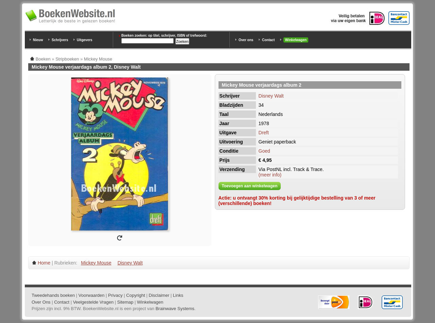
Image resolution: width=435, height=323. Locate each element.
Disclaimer (159, 295)
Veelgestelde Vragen (93, 302)
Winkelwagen (296, 40)
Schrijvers (60, 40)
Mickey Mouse (96, 263)
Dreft (264, 132)
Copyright (135, 295)
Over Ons (41, 302)
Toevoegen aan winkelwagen (250, 186)
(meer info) (270, 174)
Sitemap (125, 302)
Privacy (115, 295)
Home (44, 263)
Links (178, 295)
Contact (268, 40)
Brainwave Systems (175, 308)
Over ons (246, 40)
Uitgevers (84, 40)
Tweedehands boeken (53, 295)
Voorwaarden (92, 295)
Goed (264, 151)
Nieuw (38, 40)
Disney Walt (271, 96)
